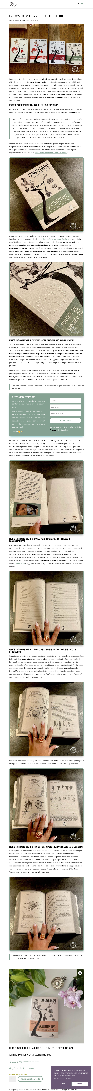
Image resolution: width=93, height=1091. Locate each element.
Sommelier (34, 20)
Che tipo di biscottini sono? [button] (62, 1078)
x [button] (89, 1068)
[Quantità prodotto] (12, 1079)
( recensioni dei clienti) (30, 1062)
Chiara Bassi (15, 20)
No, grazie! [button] (62, 1084)
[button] (80, 973)
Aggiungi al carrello (30, 1079)
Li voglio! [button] (79, 1084)
